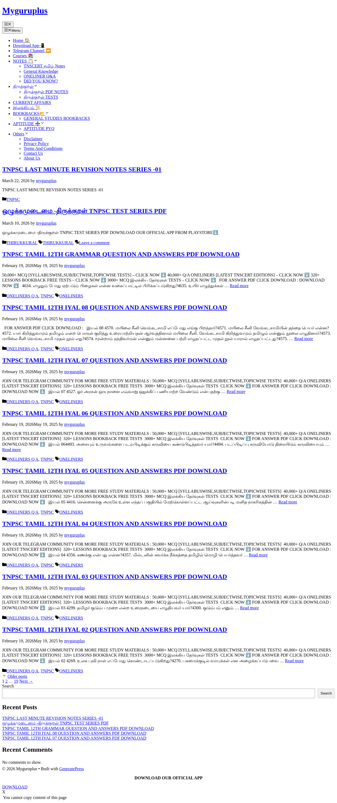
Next (26, 681)
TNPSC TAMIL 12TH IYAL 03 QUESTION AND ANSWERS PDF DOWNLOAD (114, 576)
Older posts (17, 676)
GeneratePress (71, 768)
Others (21, 134)
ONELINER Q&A (40, 76)
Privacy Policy (36, 143)
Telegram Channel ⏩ (32, 50)
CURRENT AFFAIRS (32, 102)
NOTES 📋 (25, 61)
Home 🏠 (21, 40)
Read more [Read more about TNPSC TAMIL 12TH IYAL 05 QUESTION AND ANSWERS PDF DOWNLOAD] (287, 502)
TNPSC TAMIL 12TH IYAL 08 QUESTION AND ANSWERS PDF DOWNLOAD (114, 307)
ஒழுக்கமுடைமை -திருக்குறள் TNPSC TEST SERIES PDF (84, 210)
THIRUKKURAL (21, 242)
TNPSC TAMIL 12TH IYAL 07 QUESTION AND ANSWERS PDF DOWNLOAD (114, 360)
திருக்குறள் (25, 86)
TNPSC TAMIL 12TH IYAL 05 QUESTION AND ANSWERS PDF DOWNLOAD (114, 470)
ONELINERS (71, 296)
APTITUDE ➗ (29, 123)
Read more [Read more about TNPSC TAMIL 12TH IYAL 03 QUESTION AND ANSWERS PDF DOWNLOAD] (249, 608)
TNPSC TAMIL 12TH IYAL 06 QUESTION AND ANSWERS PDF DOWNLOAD (114, 413)
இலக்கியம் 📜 (27, 107)
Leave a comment (94, 242)
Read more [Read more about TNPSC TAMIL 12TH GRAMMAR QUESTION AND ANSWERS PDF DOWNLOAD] (239, 285)
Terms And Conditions (43, 148)
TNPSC (13, 199)
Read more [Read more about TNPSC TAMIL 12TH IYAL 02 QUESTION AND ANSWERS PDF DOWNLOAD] (294, 660)
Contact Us (33, 153)
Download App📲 (28, 45)
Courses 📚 (23, 55)
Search (8, 686)
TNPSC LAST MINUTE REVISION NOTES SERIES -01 (82, 169)
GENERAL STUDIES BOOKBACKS (57, 118)
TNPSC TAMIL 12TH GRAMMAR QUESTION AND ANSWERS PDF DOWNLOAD (121, 254)
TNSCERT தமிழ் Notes (44, 66)
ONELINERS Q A (22, 296)
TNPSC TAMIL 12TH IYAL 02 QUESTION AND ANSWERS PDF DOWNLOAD (114, 629)
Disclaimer (33, 138)
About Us (32, 158)
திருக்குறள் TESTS (41, 97)
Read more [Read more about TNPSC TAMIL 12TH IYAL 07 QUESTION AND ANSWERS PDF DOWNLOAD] (236, 391)
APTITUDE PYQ (39, 128)
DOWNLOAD (14, 787)
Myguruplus (25, 10)
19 (16, 681)
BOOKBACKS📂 (31, 113)
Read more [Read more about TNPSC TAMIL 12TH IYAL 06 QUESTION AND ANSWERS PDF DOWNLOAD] (11, 449)
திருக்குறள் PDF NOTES (46, 91)
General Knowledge (41, 71)
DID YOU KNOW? (41, 81)
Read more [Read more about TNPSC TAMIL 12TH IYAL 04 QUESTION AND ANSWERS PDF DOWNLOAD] (258, 555)
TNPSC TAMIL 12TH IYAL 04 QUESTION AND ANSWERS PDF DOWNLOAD (114, 523)
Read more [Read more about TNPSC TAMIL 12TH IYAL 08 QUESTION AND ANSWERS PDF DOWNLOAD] (303, 338)
